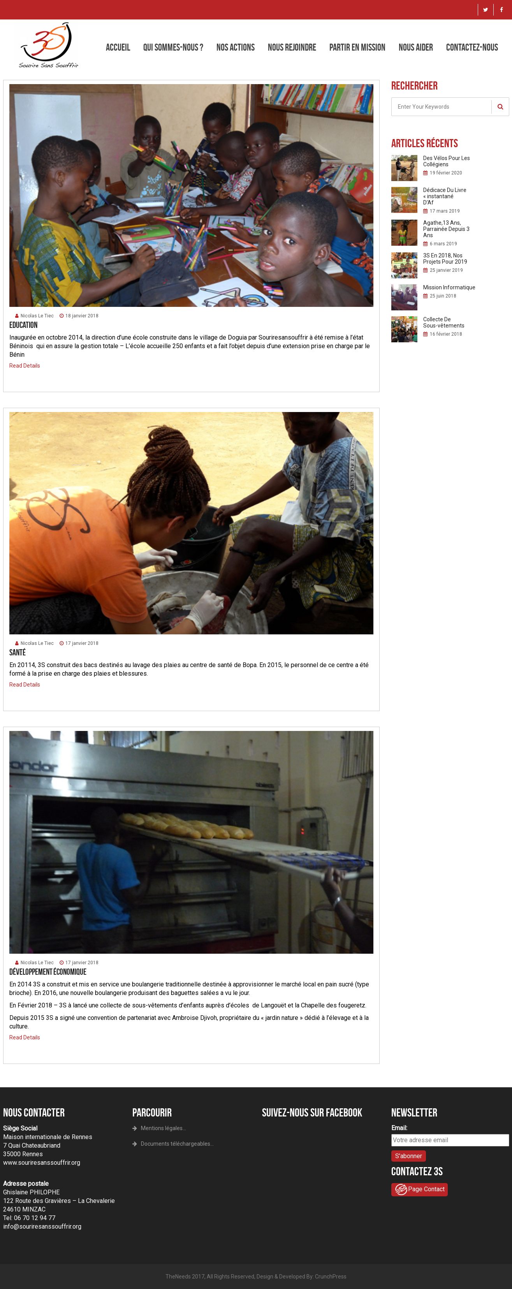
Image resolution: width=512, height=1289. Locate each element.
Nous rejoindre (292, 47)
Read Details (24, 365)
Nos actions (235, 47)
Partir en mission (357, 47)
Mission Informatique (449, 287)
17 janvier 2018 (79, 643)
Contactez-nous (472, 47)
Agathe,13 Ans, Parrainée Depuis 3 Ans (446, 229)
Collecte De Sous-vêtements (443, 322)
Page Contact (420, 1189)
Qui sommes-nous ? (173, 47)
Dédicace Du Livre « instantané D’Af (444, 196)
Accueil (118, 47)
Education (23, 324)
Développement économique (47, 971)
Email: (399, 1128)
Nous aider (416, 47)
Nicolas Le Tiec (34, 315)
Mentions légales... (159, 1128)
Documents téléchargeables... (173, 1144)
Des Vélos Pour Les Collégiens (446, 161)
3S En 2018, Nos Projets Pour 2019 (445, 258)
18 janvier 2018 (79, 315)
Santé (17, 652)
